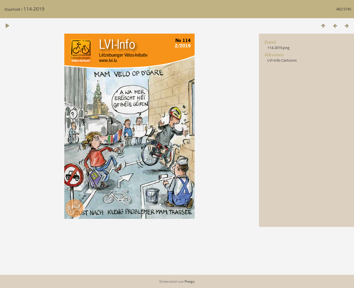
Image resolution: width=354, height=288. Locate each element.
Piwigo (190, 281)
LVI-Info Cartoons (282, 60)
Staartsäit (12, 9)
